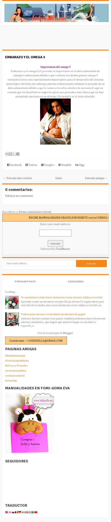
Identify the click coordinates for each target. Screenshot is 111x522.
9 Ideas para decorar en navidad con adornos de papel (53, 314)
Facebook (14, 165)
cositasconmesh (15, 375)
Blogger (68, 333)
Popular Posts (25, 281)
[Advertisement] (33, 39)
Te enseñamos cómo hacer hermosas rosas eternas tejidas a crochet (61, 297)
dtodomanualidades (17, 360)
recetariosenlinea (15, 370)
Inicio (58, 178)
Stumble (64, 165)
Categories (76, 281)
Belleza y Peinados (16, 365)
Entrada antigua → (96, 178)
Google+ (47, 165)
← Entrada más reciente (17, 178)
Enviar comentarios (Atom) (35, 212)
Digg (79, 165)
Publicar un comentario (19, 195)
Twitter (31, 165)
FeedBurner (63, 249)
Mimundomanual (15, 355)
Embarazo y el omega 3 (25, 57)
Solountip (11, 380)
